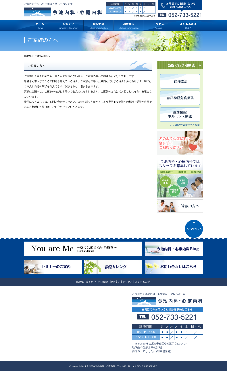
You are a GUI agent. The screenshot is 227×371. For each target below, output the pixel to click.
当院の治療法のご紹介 (187, 125)
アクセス (127, 281)
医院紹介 (103, 281)
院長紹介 (91, 281)
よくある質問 (142, 281)
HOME (28, 55)
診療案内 (115, 281)
